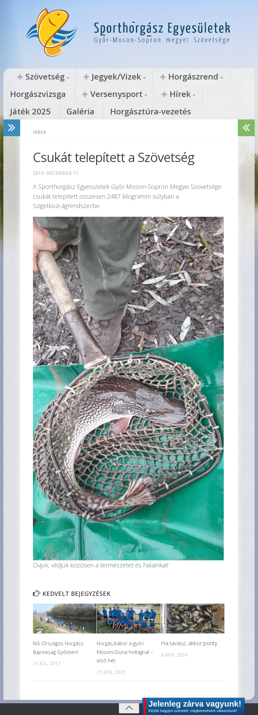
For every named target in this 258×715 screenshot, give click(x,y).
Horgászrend (145, 77)
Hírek (81, 95)
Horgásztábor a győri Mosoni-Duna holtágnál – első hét (125, 635)
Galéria (153, 95)
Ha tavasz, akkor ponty (189, 627)
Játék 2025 (118, 95)
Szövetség (35, 77)
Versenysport (33, 95)
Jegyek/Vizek (88, 77)
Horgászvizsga (199, 77)
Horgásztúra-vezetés (203, 95)
